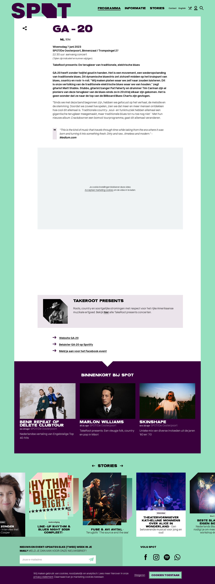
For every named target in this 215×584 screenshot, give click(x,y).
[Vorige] (93, 466)
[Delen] (24, 28)
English (182, 8)
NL (62, 39)
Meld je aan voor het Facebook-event (83, 351)
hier (106, 312)
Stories (157, 8)
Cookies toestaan (165, 575)
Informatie (135, 8)
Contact (173, 8)
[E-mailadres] (58, 559)
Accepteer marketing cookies (99, 190)
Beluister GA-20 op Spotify (76, 344)
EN (68, 39)
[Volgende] (122, 466)
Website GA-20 (69, 338)
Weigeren (139, 575)
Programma (109, 8)
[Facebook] (145, 557)
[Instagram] (156, 558)
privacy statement (43, 576)
